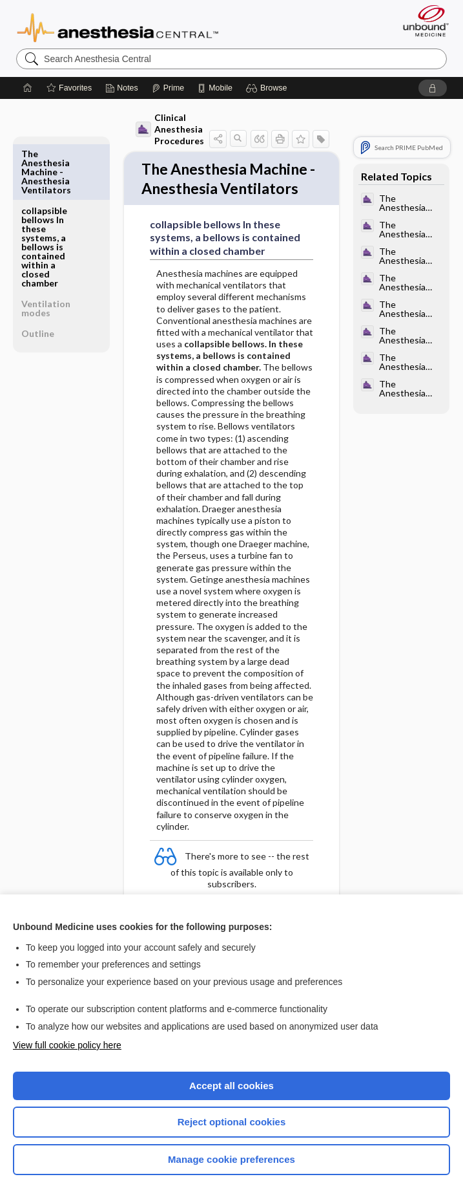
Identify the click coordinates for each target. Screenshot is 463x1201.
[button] (268, 88)
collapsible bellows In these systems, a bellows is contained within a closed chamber (44, 190)
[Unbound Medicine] (421, 20)
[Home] (27, 88)
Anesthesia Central (118, 26)
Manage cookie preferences (231, 1159)
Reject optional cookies (232, 1121)
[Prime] (168, 88)
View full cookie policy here (67, 1045)
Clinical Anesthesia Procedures (170, 129)
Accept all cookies (231, 1085)
